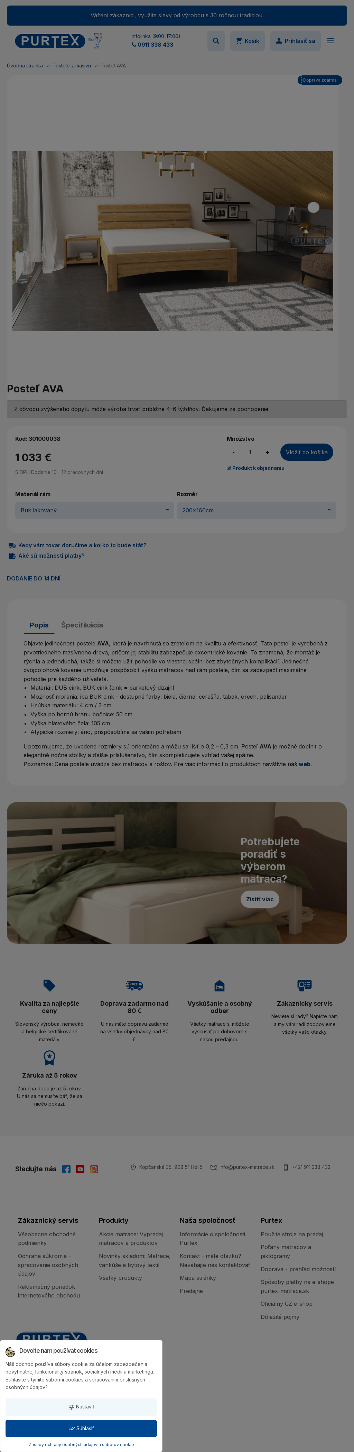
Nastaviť (81, 1407)
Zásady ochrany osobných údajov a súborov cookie (81, 1444)
